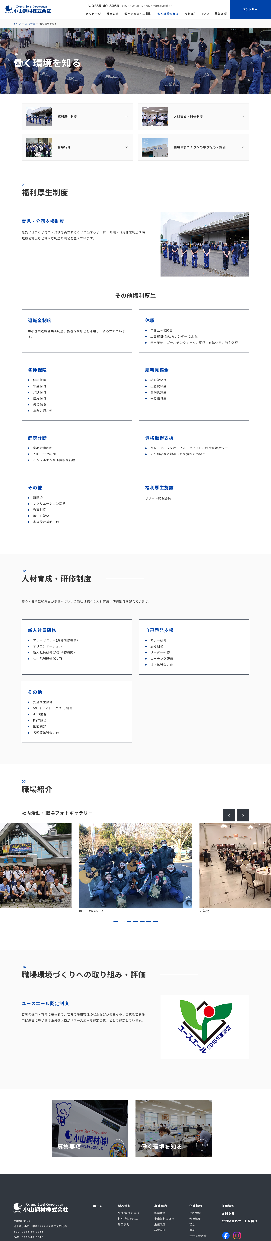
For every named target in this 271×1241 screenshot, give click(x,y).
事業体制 (160, 1213)
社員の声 (107, 14)
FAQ (204, 14)
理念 (192, 1224)
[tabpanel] (135, 868)
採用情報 (30, 23)
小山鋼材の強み (164, 1218)
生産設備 (160, 1224)
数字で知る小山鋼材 (134, 14)
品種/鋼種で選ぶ (128, 1213)
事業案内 (160, 1206)
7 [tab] (155, 921)
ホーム (98, 1206)
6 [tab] (148, 921)
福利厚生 (189, 14)
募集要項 (220, 14)
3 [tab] (129, 921)
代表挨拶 (195, 1213)
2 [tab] (122, 921)
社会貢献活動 (198, 1235)
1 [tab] (115, 921)
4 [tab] (135, 921)
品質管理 (160, 1230)
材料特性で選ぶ (128, 1218)
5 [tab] (142, 921)
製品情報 (124, 1206)
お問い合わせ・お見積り (239, 1221)
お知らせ (228, 1213)
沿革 (192, 1230)
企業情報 (195, 1206)
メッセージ (87, 14)
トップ (17, 23)
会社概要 (195, 1218)
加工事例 (123, 1224)
